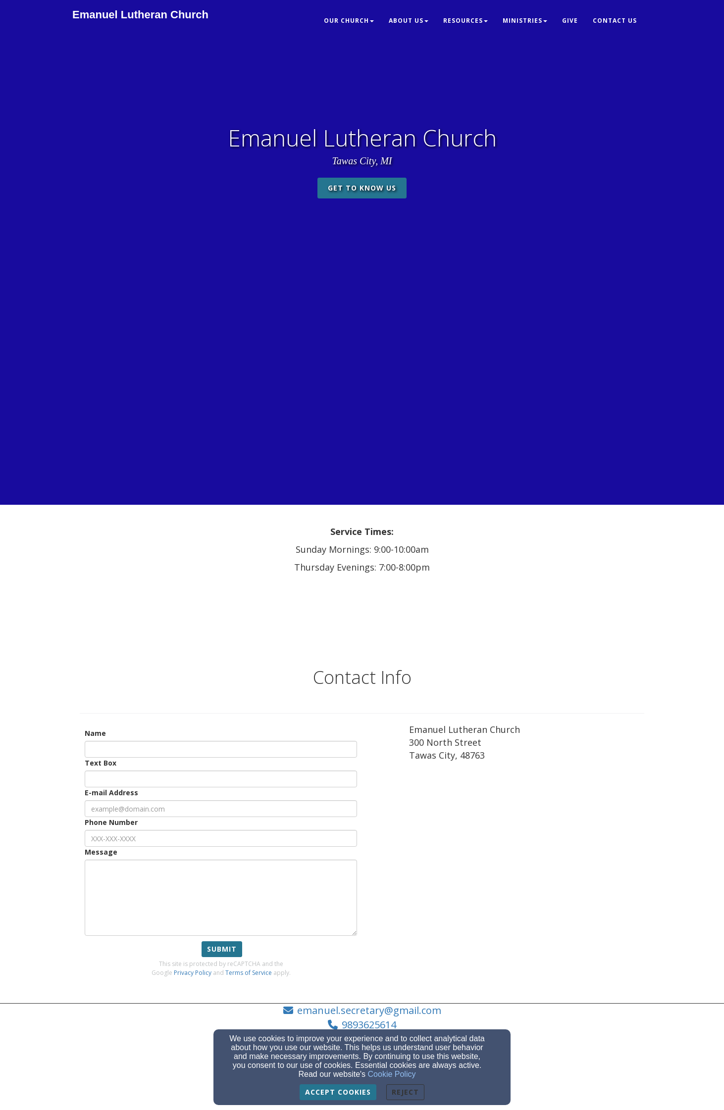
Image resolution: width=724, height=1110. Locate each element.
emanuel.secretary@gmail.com (369, 1010)
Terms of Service (248, 972)
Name (95, 733)
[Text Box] (221, 779)
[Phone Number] (221, 838)
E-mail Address (111, 792)
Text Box (100, 763)
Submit (222, 949)
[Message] (221, 898)
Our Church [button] (349, 20)
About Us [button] (408, 20)
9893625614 (369, 1024)
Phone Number (111, 822)
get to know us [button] (362, 188)
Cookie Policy (392, 1074)
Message (101, 852)
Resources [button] (465, 20)
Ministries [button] (525, 20)
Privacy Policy (192, 972)
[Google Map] (526, 842)
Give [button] (570, 20)
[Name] (221, 749)
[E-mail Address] (221, 808)
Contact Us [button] (615, 20)
